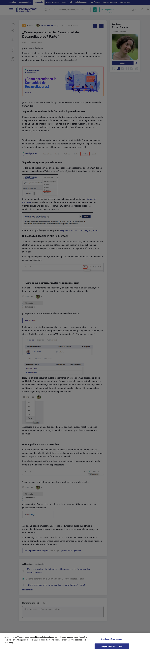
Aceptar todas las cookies (112, 649)
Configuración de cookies (111, 642)
